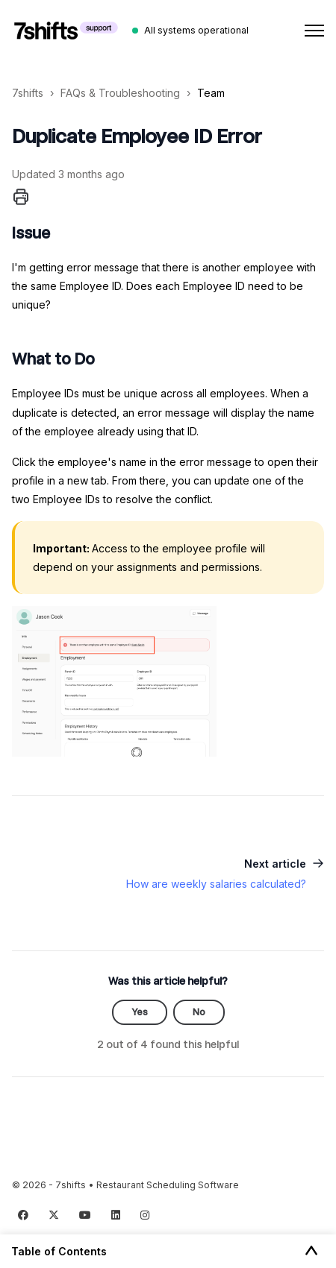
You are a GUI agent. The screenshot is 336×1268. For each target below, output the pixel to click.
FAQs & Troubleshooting (120, 92)
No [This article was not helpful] (199, 1012)
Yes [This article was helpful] (139, 1012)
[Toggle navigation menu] (314, 30)
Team (211, 92)
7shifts (27, 92)
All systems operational (196, 30)
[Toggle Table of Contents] (311, 1251)
